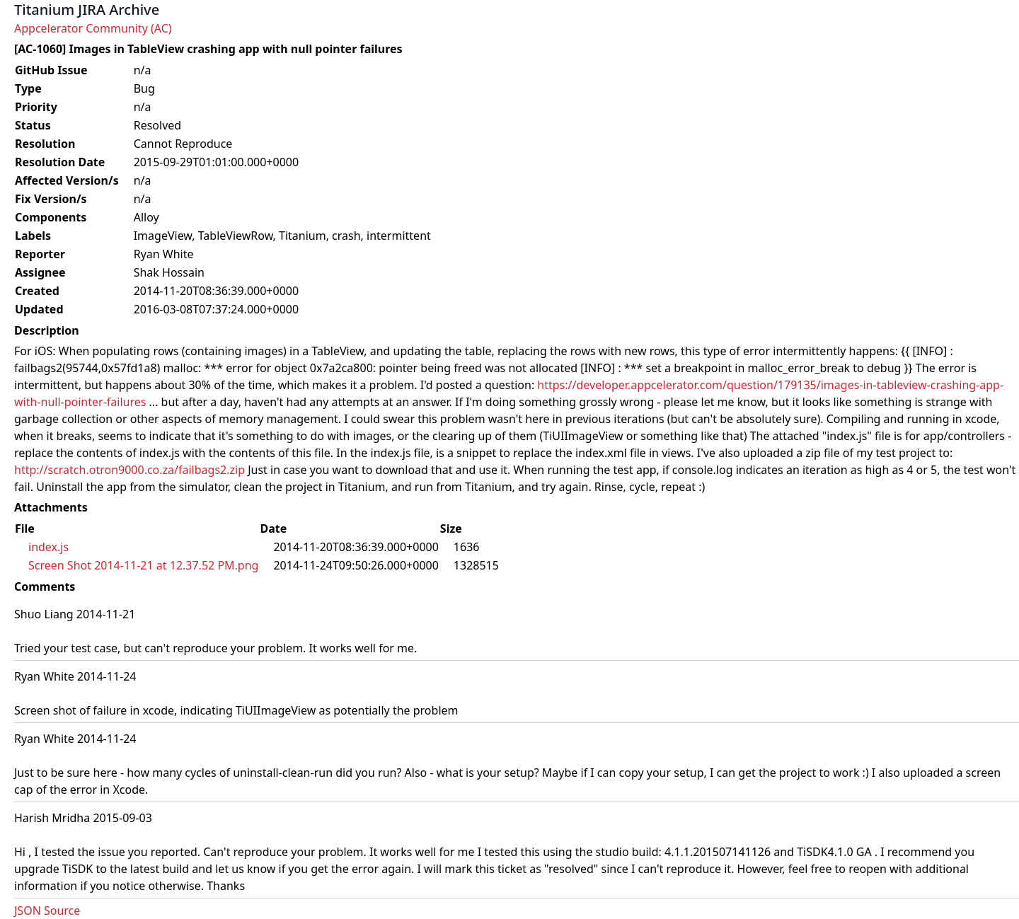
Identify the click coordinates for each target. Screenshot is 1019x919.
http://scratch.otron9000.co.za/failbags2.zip (129, 470)
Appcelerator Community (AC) (93, 28)
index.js (48, 547)
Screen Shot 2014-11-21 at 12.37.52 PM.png (143, 565)
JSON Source (47, 910)
